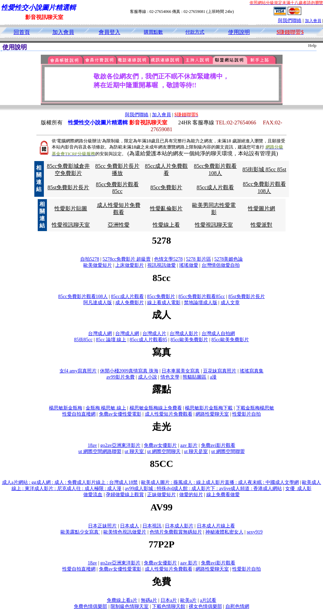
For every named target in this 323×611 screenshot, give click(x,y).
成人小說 (147, 377)
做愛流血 (92, 494)
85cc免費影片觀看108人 (82, 296)
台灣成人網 (100, 333)
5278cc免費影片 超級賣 (126, 259)
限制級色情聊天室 (130, 606)
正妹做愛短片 (161, 494)
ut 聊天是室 (196, 451)
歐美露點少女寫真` (80, 532)
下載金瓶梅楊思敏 (255, 408)
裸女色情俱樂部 (205, 606)
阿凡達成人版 (97, 302)
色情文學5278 (168, 259)
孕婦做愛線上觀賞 (125, 494)
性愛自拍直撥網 (79, 414)
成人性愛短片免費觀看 (168, 414)
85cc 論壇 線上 (111, 339)
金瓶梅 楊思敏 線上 (106, 408)
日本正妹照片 (102, 525)
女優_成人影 (298, 488)
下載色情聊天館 (168, 606)
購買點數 (153, 32)
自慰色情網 (237, 606)
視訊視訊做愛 (161, 265)
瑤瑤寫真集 (252, 370)
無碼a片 (149, 600)
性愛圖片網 (261, 208)
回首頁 (22, 32)
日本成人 (129, 525)
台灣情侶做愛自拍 (221, 265)
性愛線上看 (166, 225)
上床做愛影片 (129, 265)
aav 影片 (189, 445)
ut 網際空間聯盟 (227, 451)
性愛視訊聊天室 (71, 225)
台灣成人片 (154, 333)
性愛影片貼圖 (70, 208)
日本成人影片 (179, 525)
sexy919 (255, 532)
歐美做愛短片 (97, 265)
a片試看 (208, 600)
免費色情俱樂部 (90, 606)
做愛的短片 (191, 494)
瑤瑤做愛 (188, 265)
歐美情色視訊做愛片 (124, 532)
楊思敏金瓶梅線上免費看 (156, 408)
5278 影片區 (198, 259)
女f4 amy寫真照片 (78, 370)
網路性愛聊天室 (212, 414)
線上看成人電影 (164, 302)
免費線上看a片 (122, 600)
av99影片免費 (120, 377)
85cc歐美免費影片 (189, 339)
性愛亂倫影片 (166, 208)
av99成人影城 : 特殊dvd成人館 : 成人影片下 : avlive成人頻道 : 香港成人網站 (203, 488)
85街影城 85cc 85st (264, 169)
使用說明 (239, 32)
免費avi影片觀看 (218, 445)
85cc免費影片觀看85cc (201, 296)
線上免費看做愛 (223, 494)
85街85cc (83, 339)
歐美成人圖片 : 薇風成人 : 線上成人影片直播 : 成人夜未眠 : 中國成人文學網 (220, 482)
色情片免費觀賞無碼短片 (176, 532)
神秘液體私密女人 (224, 532)
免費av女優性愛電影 (120, 414)
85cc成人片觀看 (215, 187)
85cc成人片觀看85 (148, 339)
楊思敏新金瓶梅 (65, 408)
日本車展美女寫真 (181, 370)
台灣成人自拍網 (218, 333)
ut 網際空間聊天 (164, 451)
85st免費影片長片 (68, 187)
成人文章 (230, 302)
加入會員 (313, 20)
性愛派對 (261, 225)
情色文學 (170, 377)
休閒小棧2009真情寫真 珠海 (129, 370)
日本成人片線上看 (216, 525)
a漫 (213, 377)
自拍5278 (89, 259)
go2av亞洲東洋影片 (120, 445)
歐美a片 (188, 600)
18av (92, 445)
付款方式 (194, 32)
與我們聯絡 (290, 20)
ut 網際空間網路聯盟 (99, 451)
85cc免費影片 (166, 187)
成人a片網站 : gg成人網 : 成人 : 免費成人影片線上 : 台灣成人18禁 (70, 482)
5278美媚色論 (228, 259)
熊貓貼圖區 (194, 377)
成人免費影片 (129, 302)
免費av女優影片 (160, 445)
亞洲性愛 (119, 225)
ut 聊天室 (135, 451)
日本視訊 (152, 525)
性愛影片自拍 (246, 414)
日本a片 (168, 600)
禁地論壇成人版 (200, 302)
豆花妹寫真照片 (219, 370)
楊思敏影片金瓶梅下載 (209, 408)
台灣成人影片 (184, 333)
